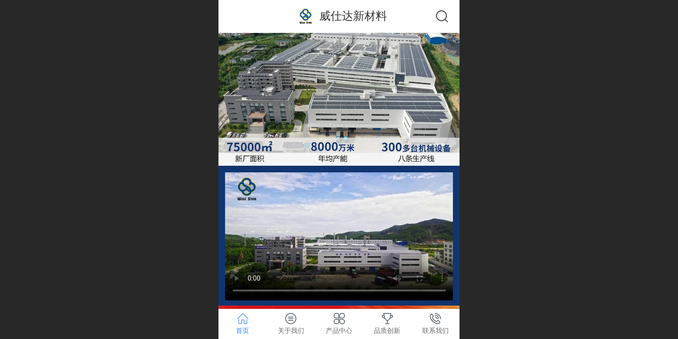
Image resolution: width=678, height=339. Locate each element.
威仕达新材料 (353, 15)
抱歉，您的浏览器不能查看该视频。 (339, 236)
